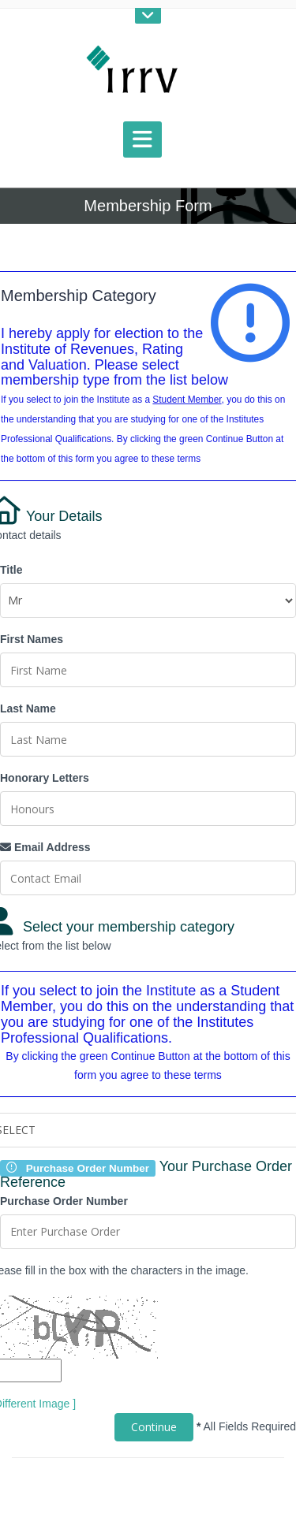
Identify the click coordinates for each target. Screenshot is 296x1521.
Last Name (28, 708)
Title (11, 569)
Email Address (45, 847)
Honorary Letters (44, 778)
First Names (31, 639)
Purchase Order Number (64, 1201)
